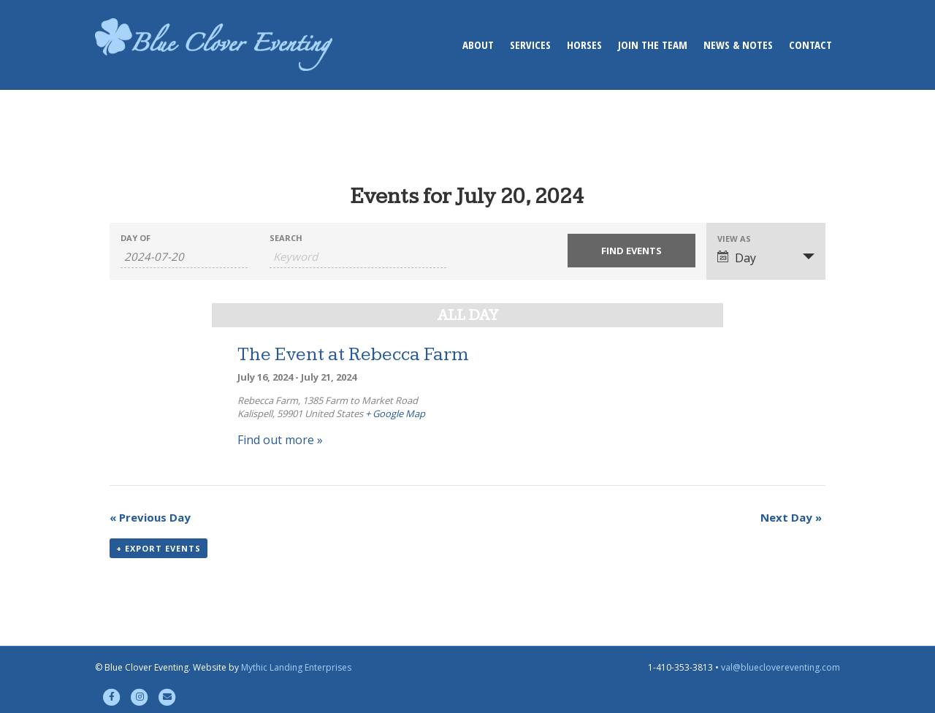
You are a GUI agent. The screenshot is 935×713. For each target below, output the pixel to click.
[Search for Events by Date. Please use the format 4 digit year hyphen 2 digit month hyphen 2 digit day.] (184, 256)
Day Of (135, 238)
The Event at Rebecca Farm (352, 354)
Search (286, 238)
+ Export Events (158, 548)
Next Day (791, 517)
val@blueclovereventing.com (780, 667)
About (478, 44)
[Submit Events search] (631, 250)
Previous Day (150, 517)
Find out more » (280, 440)
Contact (810, 44)
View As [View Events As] (734, 239)
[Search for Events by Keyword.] (358, 256)
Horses (584, 44)
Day (736, 258)
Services (530, 44)
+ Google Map (395, 413)
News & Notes (738, 44)
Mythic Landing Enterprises (296, 667)
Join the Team (652, 44)
